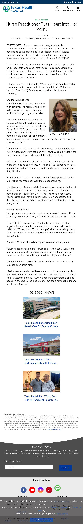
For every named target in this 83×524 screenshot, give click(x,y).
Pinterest (49, 488)
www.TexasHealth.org (54, 429)
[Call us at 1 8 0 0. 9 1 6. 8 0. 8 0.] (67, 8)
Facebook (24, 488)
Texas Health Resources (10, 2)
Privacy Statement (59, 507)
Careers (67, 2)
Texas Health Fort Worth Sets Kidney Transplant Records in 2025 (40, 398)
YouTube (32, 488)
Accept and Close (41, 519)
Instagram (41, 488)
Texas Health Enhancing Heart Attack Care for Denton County (41, 324)
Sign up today (13, 461)
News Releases (41, 20)
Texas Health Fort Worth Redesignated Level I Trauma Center (40, 361)
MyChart (78, 2)
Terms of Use (61, 513)
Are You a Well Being (58, 488)
